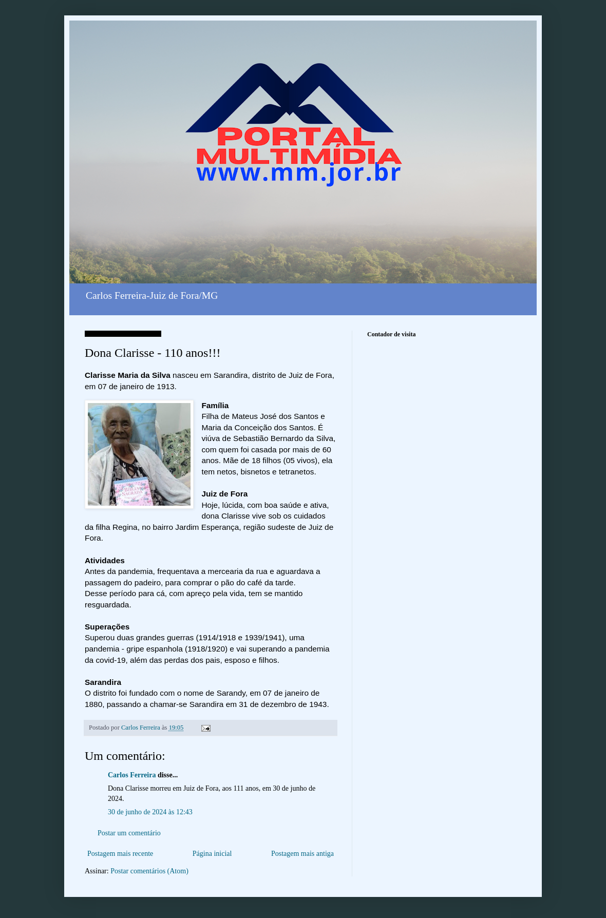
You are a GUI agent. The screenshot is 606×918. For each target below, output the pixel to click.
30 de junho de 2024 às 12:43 (150, 812)
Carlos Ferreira (132, 775)
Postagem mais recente (120, 853)
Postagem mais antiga (302, 853)
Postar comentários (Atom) (149, 871)
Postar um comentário (129, 833)
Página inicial (212, 853)
